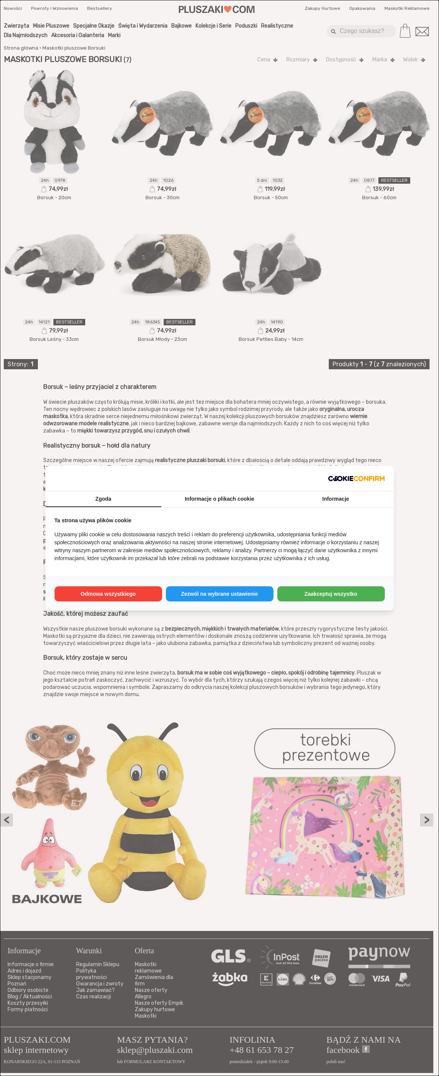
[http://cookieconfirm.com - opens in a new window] (356, 478)
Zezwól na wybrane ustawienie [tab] (219, 594)
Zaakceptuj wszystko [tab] (331, 594)
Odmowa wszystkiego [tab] (108, 594)
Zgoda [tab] (103, 499)
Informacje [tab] (335, 499)
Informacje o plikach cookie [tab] (220, 499)
